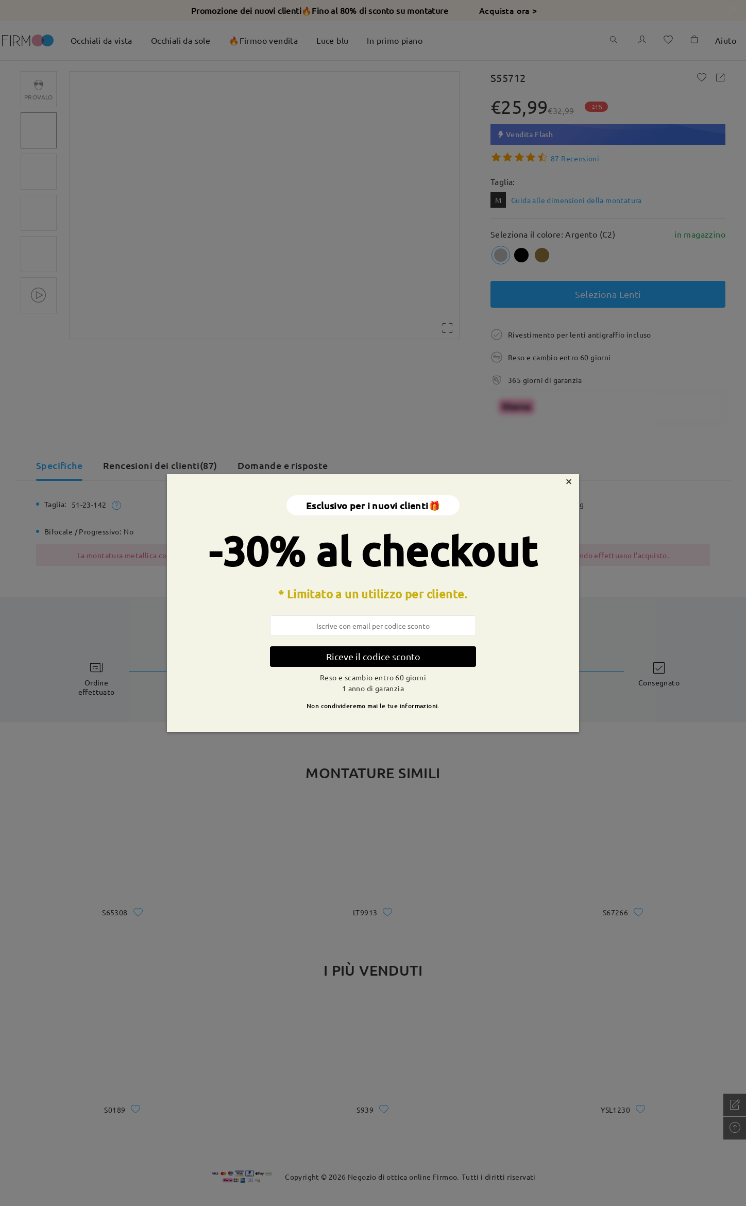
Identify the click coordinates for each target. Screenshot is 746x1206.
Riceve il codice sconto (373, 656)
